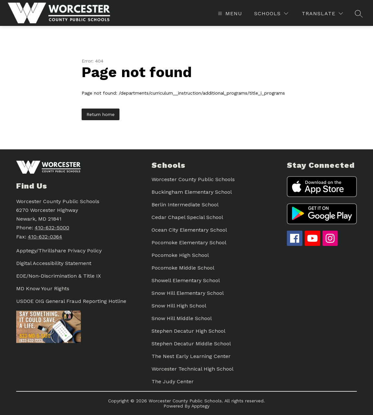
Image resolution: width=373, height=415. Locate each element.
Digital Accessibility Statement (53, 263)
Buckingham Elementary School (192, 192)
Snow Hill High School (179, 306)
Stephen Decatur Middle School (191, 343)
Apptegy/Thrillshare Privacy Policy (59, 251)
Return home (100, 114)
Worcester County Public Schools (193, 179)
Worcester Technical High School (192, 369)
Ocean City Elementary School (189, 230)
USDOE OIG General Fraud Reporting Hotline (71, 301)
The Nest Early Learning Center (191, 356)
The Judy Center (173, 381)
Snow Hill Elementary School (188, 293)
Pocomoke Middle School (183, 268)
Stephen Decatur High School (188, 331)
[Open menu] (229, 13)
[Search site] (359, 13)
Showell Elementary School (186, 280)
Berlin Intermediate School (185, 205)
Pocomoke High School (180, 255)
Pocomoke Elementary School (189, 242)
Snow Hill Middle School (182, 318)
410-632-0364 (45, 237)
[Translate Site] (322, 13)
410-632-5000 (52, 228)
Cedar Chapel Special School (187, 217)
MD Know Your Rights (42, 288)
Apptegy (200, 406)
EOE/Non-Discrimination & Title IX (58, 276)
